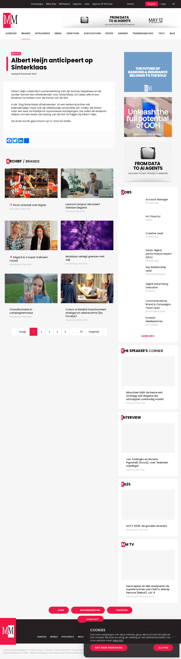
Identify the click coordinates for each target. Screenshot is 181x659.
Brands (25, 33)
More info (148, 336)
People (109, 33)
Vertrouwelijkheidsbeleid (14, 650)
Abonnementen (90, 610)
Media (58, 33)
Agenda (77, 3)
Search (130, 4)
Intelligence (42, 33)
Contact (92, 619)
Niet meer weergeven (109, 647)
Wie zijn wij (77, 650)
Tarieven (122, 610)
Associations (92, 33)
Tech (161, 33)
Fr (173, 4)
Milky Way (51, 3)
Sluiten (163, 647)
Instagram (20, 4)
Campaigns (37, 3)
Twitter (15, 4)
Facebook (5, 4)
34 (81, 331)
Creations (72, 33)
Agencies (11, 33)
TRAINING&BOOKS (143, 33)
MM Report (64, 3)
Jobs (86, 3)
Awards (123, 33)
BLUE (172, 33)
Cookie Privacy (36, 650)
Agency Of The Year (102, 3)
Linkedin (10, 4)
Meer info (118, 640)
